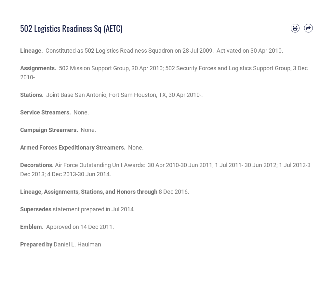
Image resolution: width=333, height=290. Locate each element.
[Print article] (295, 28)
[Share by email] (308, 28)
